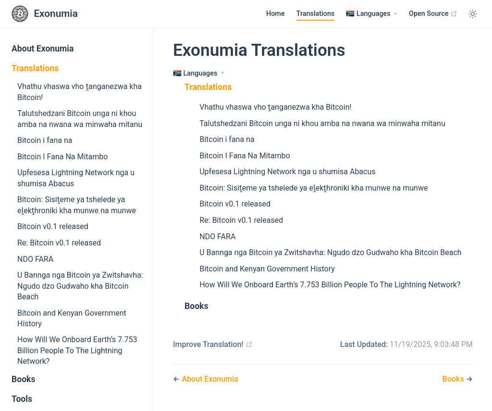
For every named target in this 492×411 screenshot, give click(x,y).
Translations (315, 14)
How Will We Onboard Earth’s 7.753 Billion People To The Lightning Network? (77, 350)
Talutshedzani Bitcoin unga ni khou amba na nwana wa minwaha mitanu (79, 118)
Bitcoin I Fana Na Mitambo (62, 156)
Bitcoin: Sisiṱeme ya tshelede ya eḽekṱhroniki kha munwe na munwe (76, 205)
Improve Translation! (213, 344)
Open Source (433, 13)
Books (24, 379)
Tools (22, 399)
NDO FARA (35, 259)
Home (275, 14)
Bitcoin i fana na (44, 140)
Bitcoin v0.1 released (52, 226)
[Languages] (371, 14)
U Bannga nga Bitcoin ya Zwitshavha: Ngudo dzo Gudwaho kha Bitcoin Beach (80, 285)
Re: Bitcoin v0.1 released (59, 242)
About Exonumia (43, 48)
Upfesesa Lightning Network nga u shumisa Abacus (76, 178)
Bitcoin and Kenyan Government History (71, 318)
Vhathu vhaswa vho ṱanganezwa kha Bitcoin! (79, 92)
